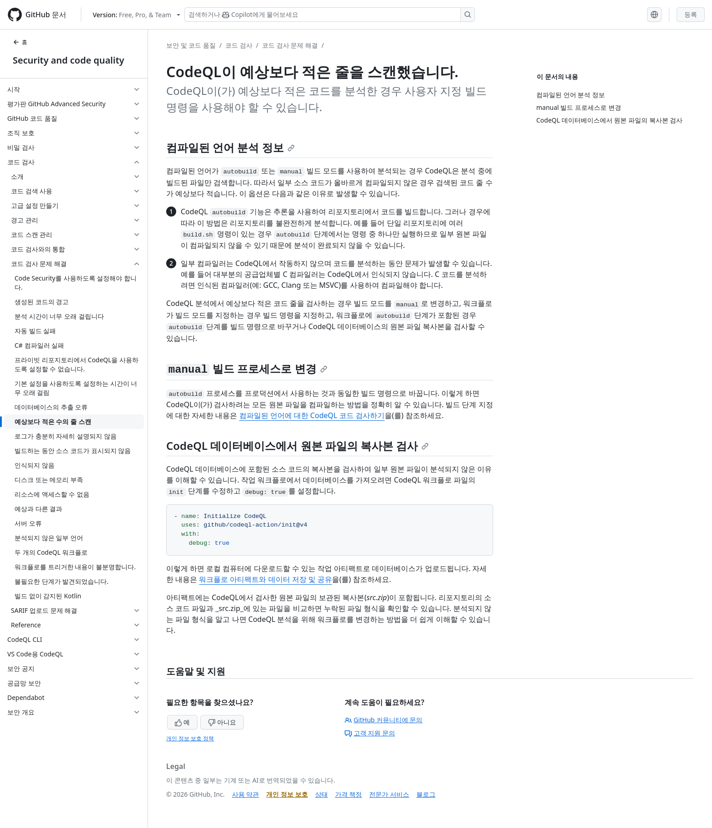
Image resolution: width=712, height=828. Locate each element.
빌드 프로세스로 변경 (246, 368)
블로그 (425, 794)
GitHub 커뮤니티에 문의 (384, 719)
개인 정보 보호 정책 (190, 738)
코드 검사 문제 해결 (290, 45)
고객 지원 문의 (370, 733)
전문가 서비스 (389, 794)
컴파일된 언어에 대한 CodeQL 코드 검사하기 (312, 415)
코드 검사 (238, 45)
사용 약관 (245, 794)
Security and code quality (68, 60)
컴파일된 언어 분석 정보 (230, 147)
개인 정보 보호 (286, 794)
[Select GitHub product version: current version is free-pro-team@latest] (136, 15)
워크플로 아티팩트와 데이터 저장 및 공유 (265, 579)
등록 (690, 14)
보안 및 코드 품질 (191, 45)
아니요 (222, 722)
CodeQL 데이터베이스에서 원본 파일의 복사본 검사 (297, 445)
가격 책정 (348, 794)
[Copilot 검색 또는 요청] (329, 14)
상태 (321, 794)
